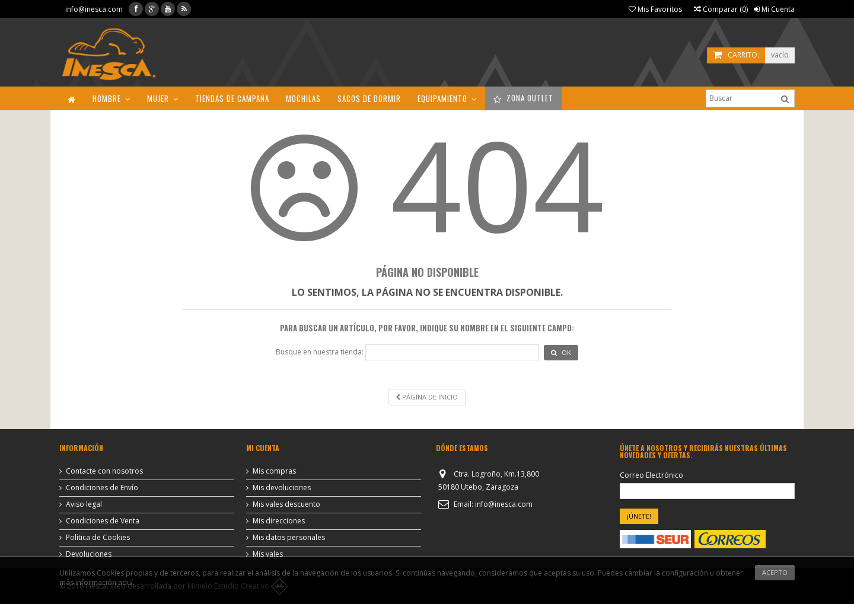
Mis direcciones (279, 521)
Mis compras (274, 471)
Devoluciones (88, 554)
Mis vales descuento (286, 504)
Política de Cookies (98, 537)
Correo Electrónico (651, 475)
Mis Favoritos (655, 9)
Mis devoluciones (282, 488)
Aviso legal (84, 504)
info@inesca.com (94, 9)
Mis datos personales (289, 537)
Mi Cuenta (774, 9)
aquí (125, 582)
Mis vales (268, 554)
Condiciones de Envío (102, 488)
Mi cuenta (262, 448)
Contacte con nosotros (104, 471)
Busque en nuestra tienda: (320, 352)
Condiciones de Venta (102, 521)
